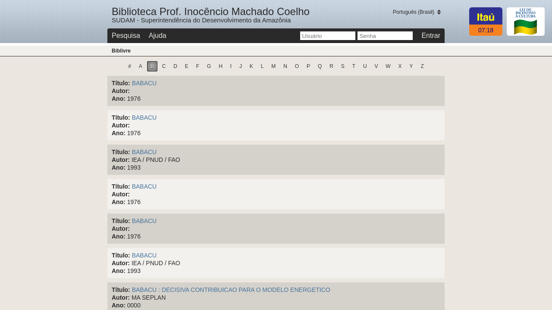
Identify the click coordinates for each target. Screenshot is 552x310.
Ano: (118, 98)
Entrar (430, 35)
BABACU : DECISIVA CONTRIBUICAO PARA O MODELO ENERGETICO (231, 289)
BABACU (144, 83)
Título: (121, 83)
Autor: (121, 90)
